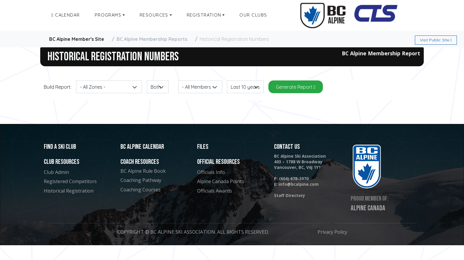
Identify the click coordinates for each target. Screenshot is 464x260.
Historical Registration (69, 191)
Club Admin (56, 172)
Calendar (65, 15)
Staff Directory (289, 195)
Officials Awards (214, 191)
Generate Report (295, 87)
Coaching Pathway (140, 180)
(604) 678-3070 (294, 178)
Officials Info (211, 172)
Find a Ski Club (60, 147)
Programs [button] (108, 15)
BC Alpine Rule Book (143, 171)
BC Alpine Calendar (142, 147)
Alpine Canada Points (220, 181)
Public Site (436, 40)
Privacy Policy (332, 232)
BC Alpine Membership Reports (152, 39)
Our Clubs (253, 15)
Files (202, 147)
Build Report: (57, 87)
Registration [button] (204, 15)
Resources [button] (154, 15)
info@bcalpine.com (298, 184)
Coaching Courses (140, 189)
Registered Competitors (70, 181)
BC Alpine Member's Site (76, 39)
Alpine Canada (368, 208)
